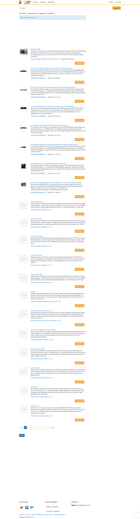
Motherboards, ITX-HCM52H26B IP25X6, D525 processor (49, 125)
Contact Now (79, 63)
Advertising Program (59, 514)
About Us (28, 514)
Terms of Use (48, 514)
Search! (117, 8)
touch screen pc (35, 368)
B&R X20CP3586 (35, 49)
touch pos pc (34, 387)
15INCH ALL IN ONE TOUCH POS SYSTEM (43, 330)
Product (35, 2)
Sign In (111, 2)
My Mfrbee (51, 2)
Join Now (118, 2)
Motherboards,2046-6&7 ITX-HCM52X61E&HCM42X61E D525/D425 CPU (54, 144)
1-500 (21, 435)
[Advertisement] (52, 34)
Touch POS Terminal (36, 201)
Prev (21, 427)
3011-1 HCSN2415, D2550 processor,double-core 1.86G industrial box (53, 106)
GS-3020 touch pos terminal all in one (41, 310)
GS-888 (33, 291)
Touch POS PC (35, 406)
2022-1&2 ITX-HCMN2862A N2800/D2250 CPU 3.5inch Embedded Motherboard (56, 182)
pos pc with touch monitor (38, 349)
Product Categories (52, 507)
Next (52, 427)
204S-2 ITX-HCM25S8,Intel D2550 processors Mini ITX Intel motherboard (51, 68)
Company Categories (53, 511)
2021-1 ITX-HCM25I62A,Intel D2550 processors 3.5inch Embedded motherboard (53, 87)
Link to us (21, 514)
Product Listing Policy (38, 514)
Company (43, 2)
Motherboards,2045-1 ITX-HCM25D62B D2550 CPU (48, 163)
